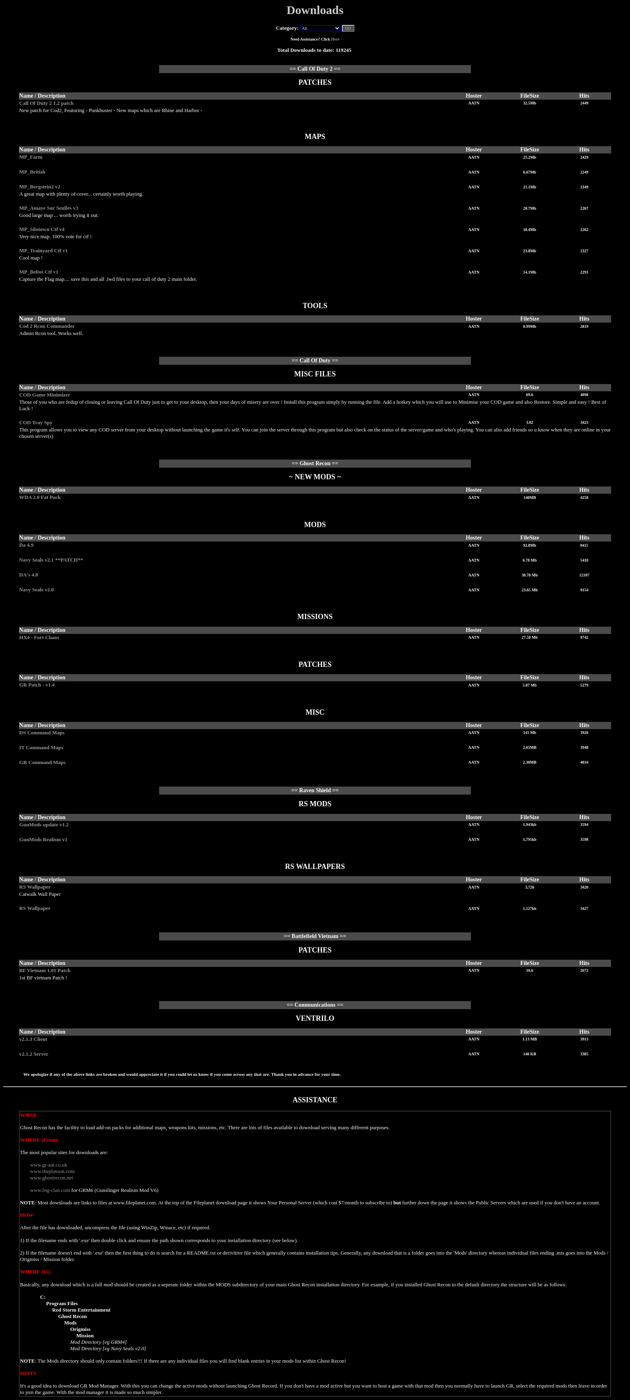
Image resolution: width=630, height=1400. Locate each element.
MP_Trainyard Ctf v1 (43, 250)
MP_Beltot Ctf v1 (38, 272)
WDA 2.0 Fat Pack (40, 497)
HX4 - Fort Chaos (39, 637)
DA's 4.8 (28, 575)
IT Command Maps (41, 747)
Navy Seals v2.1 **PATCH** (51, 560)
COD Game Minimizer (44, 395)
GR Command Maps (42, 762)
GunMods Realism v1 (43, 839)
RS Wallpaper (35, 887)
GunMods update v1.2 (44, 825)
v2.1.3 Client (33, 1039)
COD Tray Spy (36, 422)
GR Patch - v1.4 (37, 685)
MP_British (32, 172)
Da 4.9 (26, 545)
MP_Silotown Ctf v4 (42, 229)
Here (335, 39)
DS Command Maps (42, 733)
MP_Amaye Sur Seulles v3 (48, 208)
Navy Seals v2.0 (36, 590)
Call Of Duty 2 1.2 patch (46, 103)
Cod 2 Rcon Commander (47, 326)
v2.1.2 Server (34, 1054)
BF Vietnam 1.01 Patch (44, 970)
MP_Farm (31, 157)
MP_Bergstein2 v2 (39, 187)
